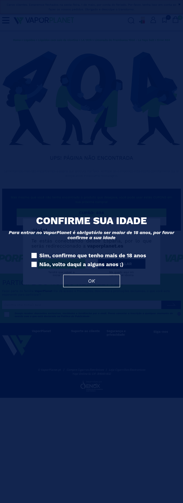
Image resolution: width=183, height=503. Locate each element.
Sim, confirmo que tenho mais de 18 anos (88, 256)
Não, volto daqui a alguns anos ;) (77, 264)
